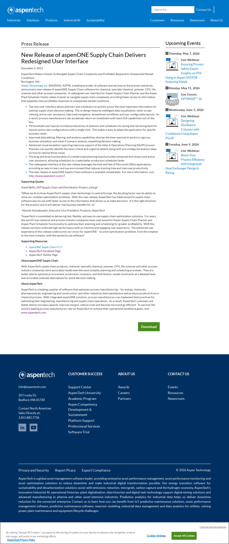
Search (190, 9)
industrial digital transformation (126, 483)
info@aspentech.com (32, 386)
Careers (124, 393)
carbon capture (146, 487)
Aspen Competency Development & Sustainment (82, 409)
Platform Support (81, 420)
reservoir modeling (107, 506)
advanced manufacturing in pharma (42, 497)
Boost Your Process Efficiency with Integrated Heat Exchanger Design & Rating (185, 163)
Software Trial (78, 432)
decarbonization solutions (60, 487)
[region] (114, 533)
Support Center (79, 387)
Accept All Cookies (184, 535)
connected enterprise (56, 501)
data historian (116, 492)
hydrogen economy (180, 487)
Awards (124, 387)
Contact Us (203, 9)
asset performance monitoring (185, 478)
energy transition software (187, 483)
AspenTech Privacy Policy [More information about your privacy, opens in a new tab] (21, 540)
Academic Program (82, 399)
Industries (14, 20)
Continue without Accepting (213, 527)
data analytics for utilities (183, 506)
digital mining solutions (189, 492)
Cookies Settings (156, 535)
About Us (216, 20)
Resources (177, 20)
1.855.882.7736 (28, 417)
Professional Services (84, 426)
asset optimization (31, 483)
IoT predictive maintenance (153, 501)
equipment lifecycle (71, 510)
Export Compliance (96, 470)
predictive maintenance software (71, 506)
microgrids (128, 487)
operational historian (65, 492)
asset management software (65, 478)
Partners (124, 399)
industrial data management (140, 506)
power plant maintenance (35, 510)
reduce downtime (75, 483)
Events (173, 387)
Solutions (33, 20)
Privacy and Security (33, 470)
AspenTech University (84, 393)
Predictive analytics (133, 497)
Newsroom (197, 20)
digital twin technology (146, 492)
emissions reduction (106, 487)
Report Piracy (65, 470)
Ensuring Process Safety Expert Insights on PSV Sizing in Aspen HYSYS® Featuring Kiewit (184, 72)
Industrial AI (72, 20)
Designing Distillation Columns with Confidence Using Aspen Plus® (182, 129)
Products (51, 20)
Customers (157, 20)
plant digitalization (92, 492)
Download (149, 326)
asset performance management (143, 478)
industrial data (163, 497)
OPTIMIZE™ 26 (191, 99)
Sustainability (95, 20)
